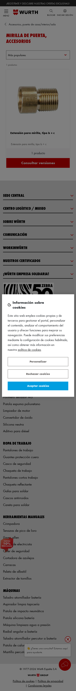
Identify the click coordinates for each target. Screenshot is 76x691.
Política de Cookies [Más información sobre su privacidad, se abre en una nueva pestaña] (29, 350)
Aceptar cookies (38, 385)
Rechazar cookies (38, 373)
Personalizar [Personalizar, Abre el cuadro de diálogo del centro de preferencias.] (38, 361)
